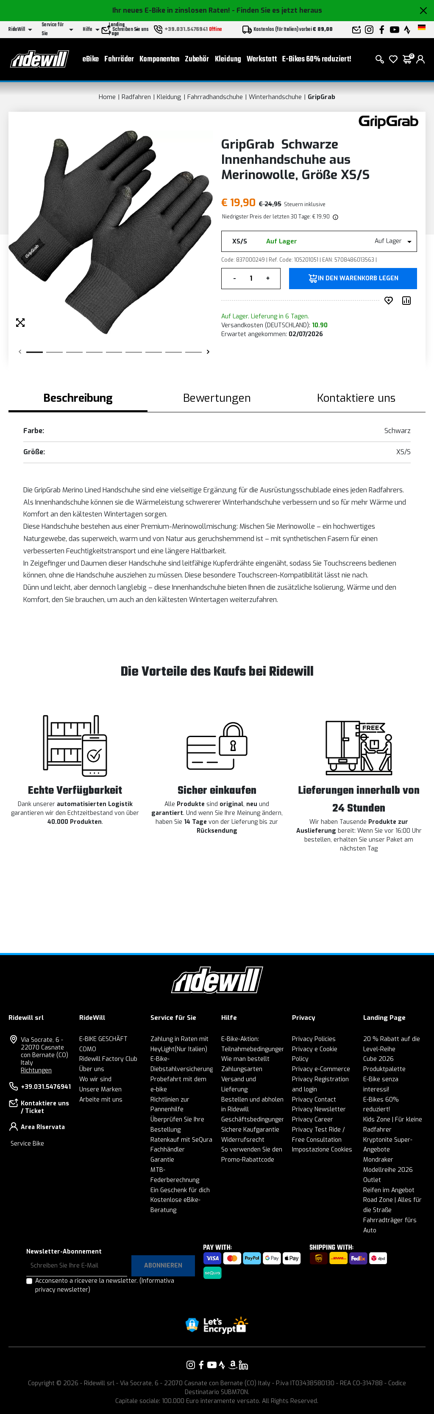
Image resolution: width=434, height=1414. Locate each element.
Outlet (372, 1180)
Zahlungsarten (241, 1069)
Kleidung (228, 59)
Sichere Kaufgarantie (250, 1130)
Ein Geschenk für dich (180, 1190)
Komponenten (159, 59)
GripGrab (321, 97)
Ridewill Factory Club (108, 1059)
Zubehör (197, 59)
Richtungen (36, 1070)
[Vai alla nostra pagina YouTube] (212, 1365)
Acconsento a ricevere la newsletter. (104, 1285)
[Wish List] (393, 59)
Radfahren (136, 97)
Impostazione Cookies (322, 1150)
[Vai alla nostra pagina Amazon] (233, 1365)
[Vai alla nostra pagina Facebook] (201, 1365)
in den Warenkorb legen (358, 279)
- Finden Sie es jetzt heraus (277, 10)
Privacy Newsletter (319, 1109)
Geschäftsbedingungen (253, 1120)
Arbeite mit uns (100, 1100)
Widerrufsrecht (242, 1140)
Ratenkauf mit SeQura (181, 1140)
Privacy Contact (314, 1100)
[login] (420, 59)
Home (107, 97)
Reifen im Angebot (389, 1190)
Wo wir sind (95, 1079)
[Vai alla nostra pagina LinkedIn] (243, 1365)
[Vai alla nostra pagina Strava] (222, 1365)
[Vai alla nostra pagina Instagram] (191, 1365)
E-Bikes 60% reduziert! (316, 59)
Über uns (91, 1069)
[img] (335, 216)
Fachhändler (167, 1150)
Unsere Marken (100, 1089)
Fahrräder (119, 59)
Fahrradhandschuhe (215, 97)
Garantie (162, 1160)
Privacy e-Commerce (321, 1069)
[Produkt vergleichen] (408, 301)
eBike (91, 59)
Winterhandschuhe (275, 97)
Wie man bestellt (245, 1059)
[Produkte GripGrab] (388, 122)
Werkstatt (262, 59)
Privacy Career (312, 1120)
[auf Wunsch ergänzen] (390, 301)
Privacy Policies (314, 1039)
